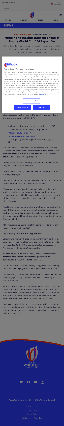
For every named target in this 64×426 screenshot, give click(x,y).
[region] (32, 84)
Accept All (41, 107)
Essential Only (22, 107)
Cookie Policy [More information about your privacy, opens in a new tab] (43, 94)
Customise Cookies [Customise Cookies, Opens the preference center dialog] (31, 101)
